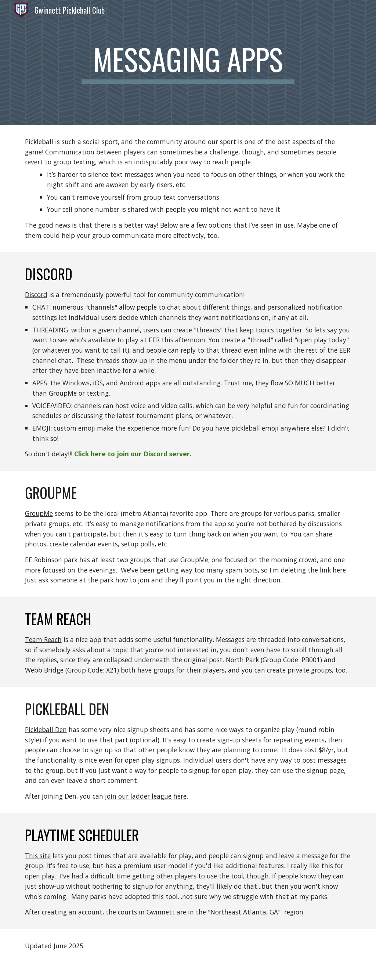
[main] (188, 62)
